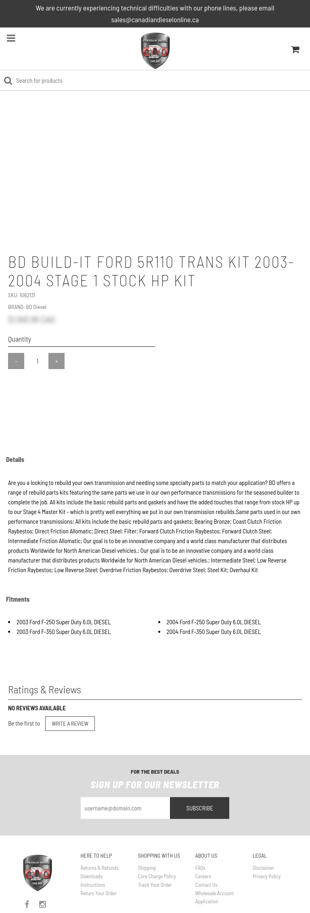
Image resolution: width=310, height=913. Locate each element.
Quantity (19, 338)
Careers (203, 847)
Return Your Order (99, 864)
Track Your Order (155, 855)
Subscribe (199, 779)
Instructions (93, 855)
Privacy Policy (267, 847)
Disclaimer (263, 838)
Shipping (147, 838)
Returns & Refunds (100, 838)
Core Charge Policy (157, 847)
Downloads (92, 847)
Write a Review (70, 694)
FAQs (200, 838)
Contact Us (206, 855)
